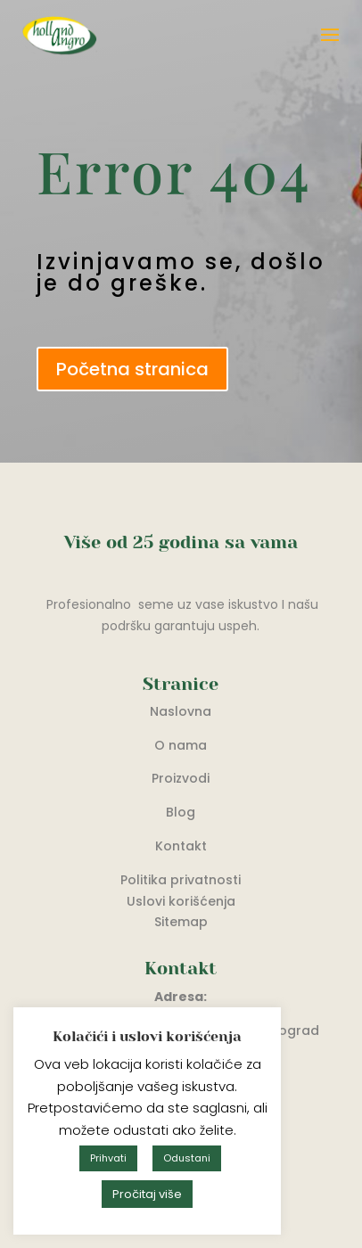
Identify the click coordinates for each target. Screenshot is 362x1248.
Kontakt (181, 846)
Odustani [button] (186, 1158)
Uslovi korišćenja (181, 901)
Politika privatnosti (180, 880)
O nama (180, 745)
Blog (180, 812)
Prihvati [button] (108, 1158)
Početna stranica (132, 369)
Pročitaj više (147, 1194)
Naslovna (180, 711)
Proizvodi (181, 778)
